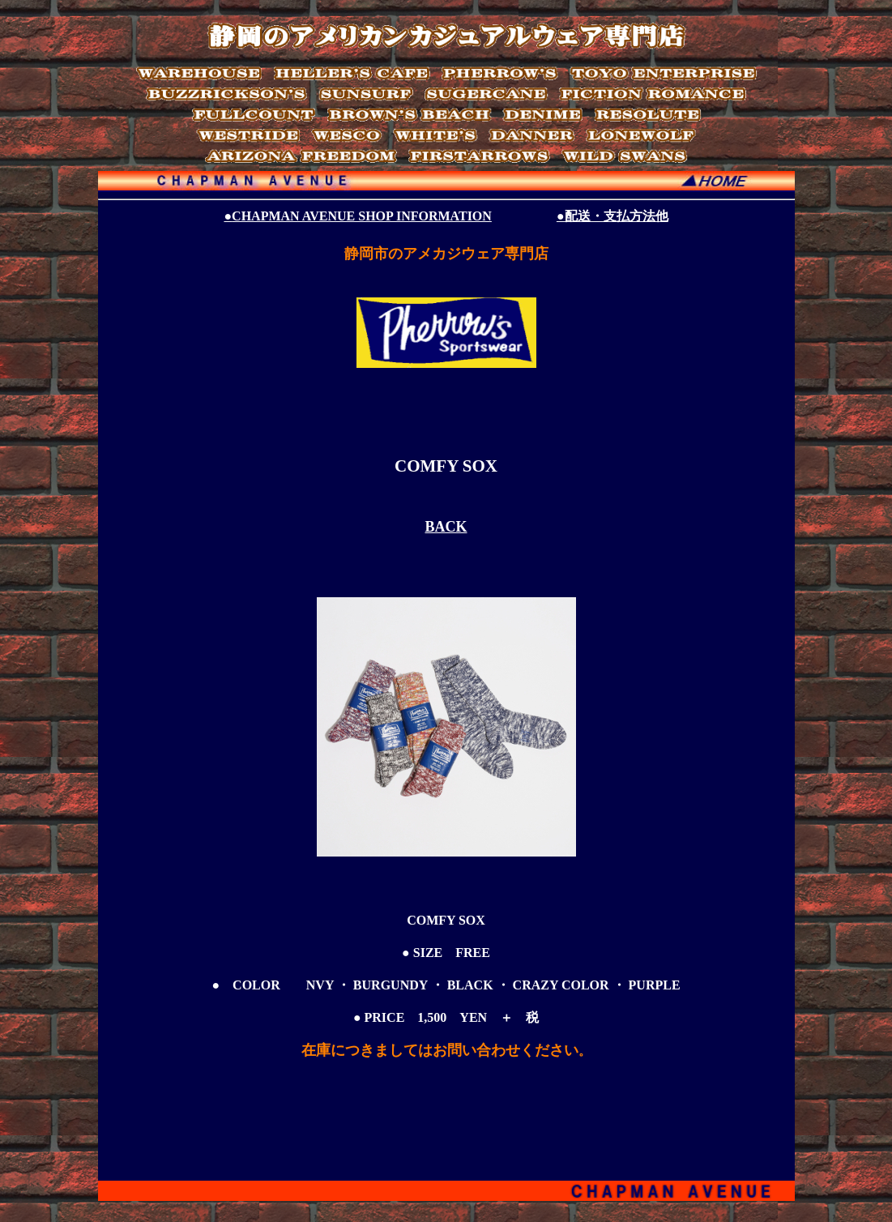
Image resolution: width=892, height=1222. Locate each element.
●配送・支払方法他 (612, 216)
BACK (446, 527)
